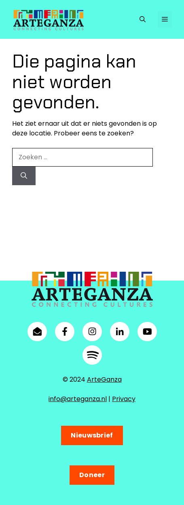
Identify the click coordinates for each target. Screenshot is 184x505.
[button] (142, 19)
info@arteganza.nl (78, 399)
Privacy (123, 399)
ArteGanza (104, 379)
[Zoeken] (24, 176)
